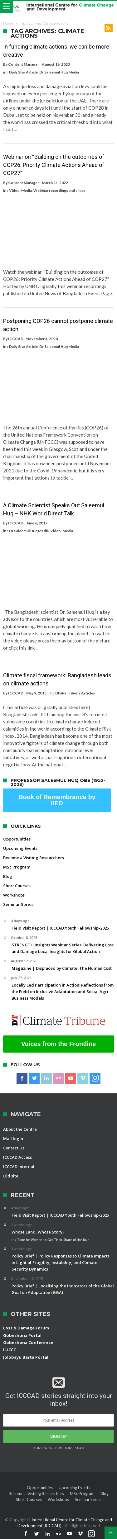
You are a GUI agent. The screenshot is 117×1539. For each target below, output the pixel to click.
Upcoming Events (20, 848)
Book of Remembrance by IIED (56, 800)
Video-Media (20, 190)
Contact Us (13, 1148)
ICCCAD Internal (18, 1166)
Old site (10, 1176)
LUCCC (9, 1349)
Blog (7, 876)
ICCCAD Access (17, 1157)
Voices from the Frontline (58, 1044)
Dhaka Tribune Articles (75, 693)
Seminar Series (18, 904)
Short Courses (17, 885)
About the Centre (20, 1129)
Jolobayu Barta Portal (25, 1357)
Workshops (14, 895)
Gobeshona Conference (28, 1342)
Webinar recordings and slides (59, 190)
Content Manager (23, 64)
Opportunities (17, 839)
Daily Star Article (23, 72)
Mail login (13, 1138)
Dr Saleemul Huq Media (59, 72)
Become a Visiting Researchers (33, 857)
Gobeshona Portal (22, 1335)
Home (8, 23)
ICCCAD (15, 338)
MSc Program (16, 867)
